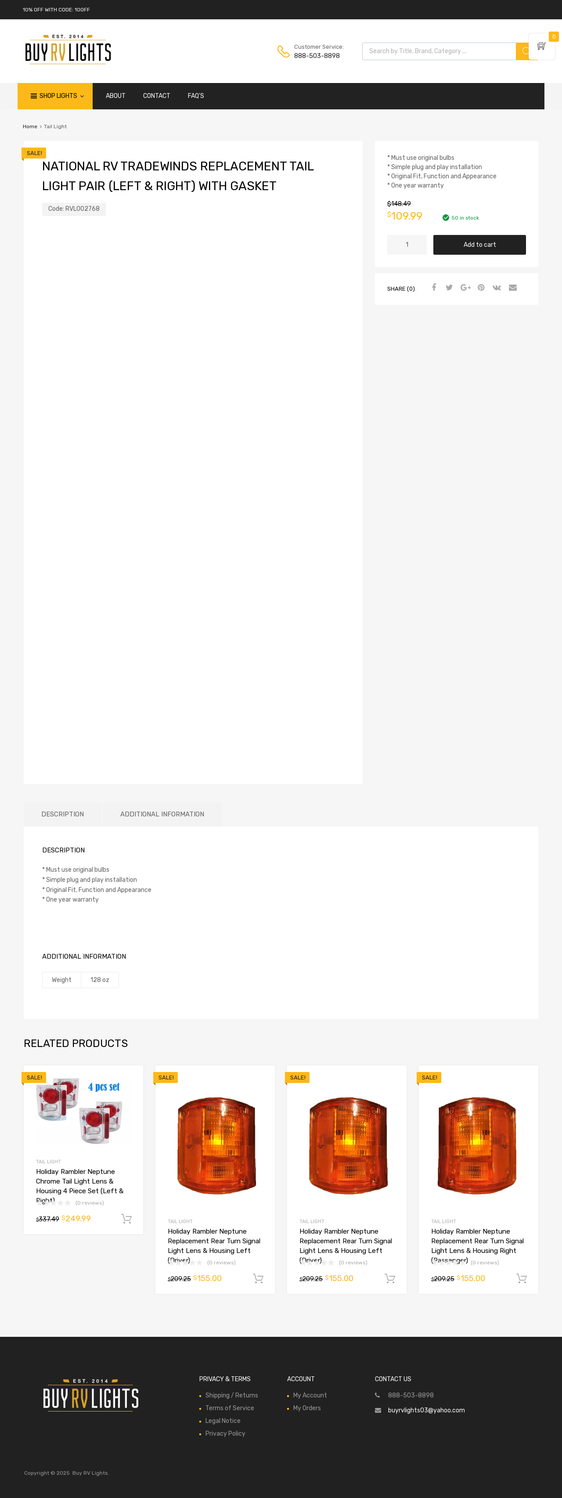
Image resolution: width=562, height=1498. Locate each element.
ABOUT (116, 96)
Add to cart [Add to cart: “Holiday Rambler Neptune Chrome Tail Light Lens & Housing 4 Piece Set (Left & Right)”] (126, 1219)
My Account (310, 1395)
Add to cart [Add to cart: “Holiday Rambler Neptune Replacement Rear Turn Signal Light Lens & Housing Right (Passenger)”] (521, 1279)
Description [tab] (62, 814)
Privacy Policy (225, 1433)
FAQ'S (196, 96)
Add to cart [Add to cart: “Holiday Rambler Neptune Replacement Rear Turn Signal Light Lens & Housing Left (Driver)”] (258, 1279)
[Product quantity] (407, 245)
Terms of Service (229, 1408)
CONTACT (156, 96)
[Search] (527, 51)
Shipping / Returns (231, 1395)
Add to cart (480, 245)
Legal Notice (223, 1421)
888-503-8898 (315, 56)
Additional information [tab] (162, 814)
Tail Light (48, 1162)
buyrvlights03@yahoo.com (426, 1410)
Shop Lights (62, 96)
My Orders (307, 1408)
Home (30, 126)
